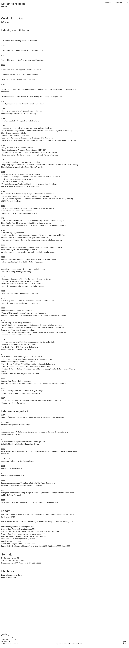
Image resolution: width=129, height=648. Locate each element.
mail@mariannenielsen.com (9, 644)
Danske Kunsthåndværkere (11, 613)
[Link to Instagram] (124, 643)
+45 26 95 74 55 (6, 642)
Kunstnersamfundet (8, 615)
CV (127, 2)
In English (5, 60)
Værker (108, 2)
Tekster (118, 2)
